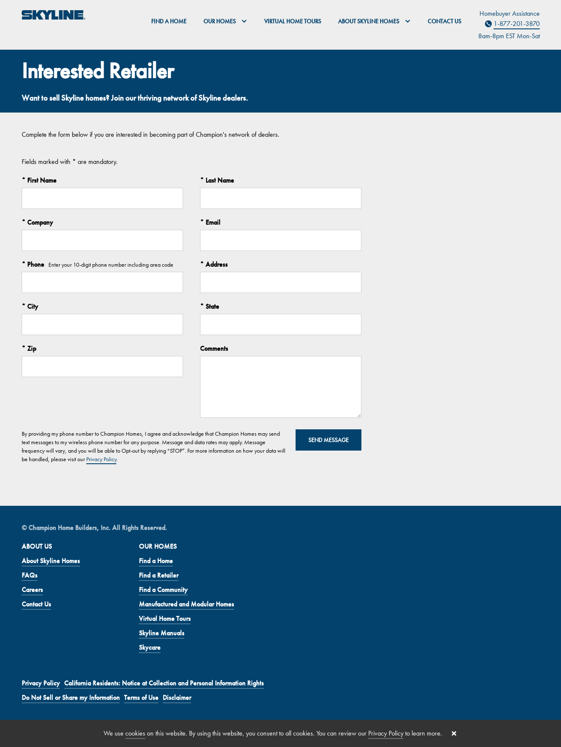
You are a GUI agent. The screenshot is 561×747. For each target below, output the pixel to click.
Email (212, 222)
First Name (40, 180)
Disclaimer (177, 697)
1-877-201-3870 (516, 23)
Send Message (328, 440)
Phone (34, 264)
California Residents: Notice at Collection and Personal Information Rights (164, 683)
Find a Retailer (158, 575)
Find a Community (163, 589)
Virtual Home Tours (292, 21)
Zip (30, 348)
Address (216, 264)
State (211, 306)
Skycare (150, 647)
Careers (32, 589)
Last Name (219, 180)
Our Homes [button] (225, 21)
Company (39, 222)
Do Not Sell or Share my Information (71, 697)
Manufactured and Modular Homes (186, 604)
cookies (135, 733)
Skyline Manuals (161, 633)
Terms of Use (141, 697)
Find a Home (168, 21)
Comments (214, 348)
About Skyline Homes (51, 560)
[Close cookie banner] (454, 733)
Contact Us (444, 21)
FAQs (29, 575)
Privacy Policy (101, 459)
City (31, 306)
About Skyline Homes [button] (374, 21)
